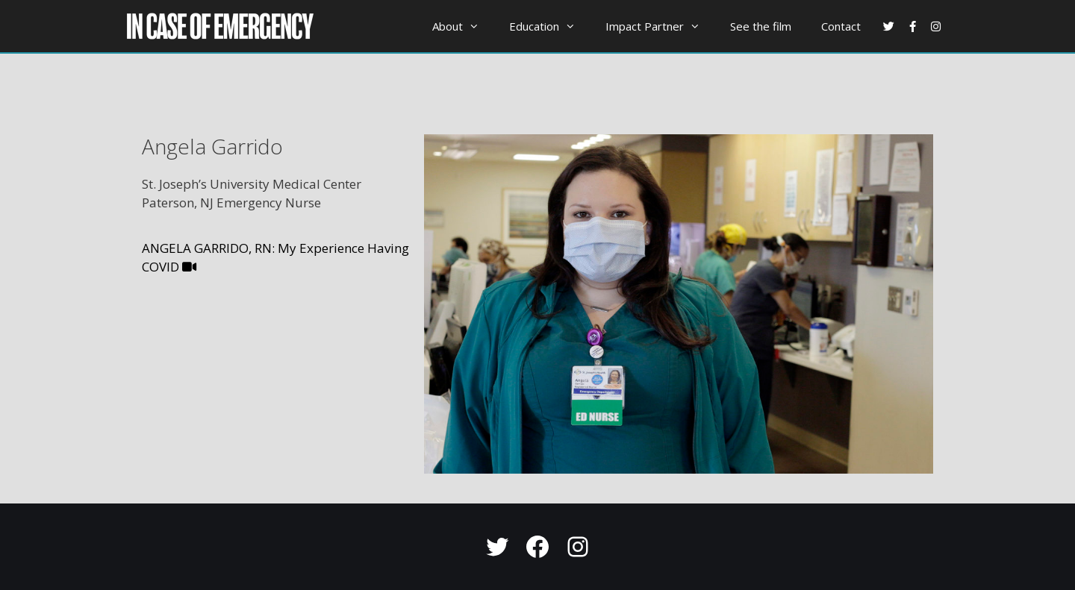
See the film (760, 26)
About (463, 26)
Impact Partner (660, 26)
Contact (841, 26)
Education (550, 26)
